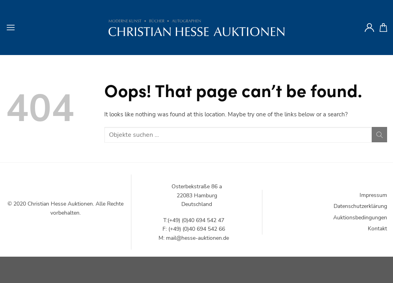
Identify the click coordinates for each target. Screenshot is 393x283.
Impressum (373, 195)
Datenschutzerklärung (360, 206)
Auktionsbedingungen (360, 217)
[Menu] (10, 27)
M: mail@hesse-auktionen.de (194, 238)
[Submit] (379, 134)
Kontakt (377, 228)
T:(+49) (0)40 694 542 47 (193, 220)
